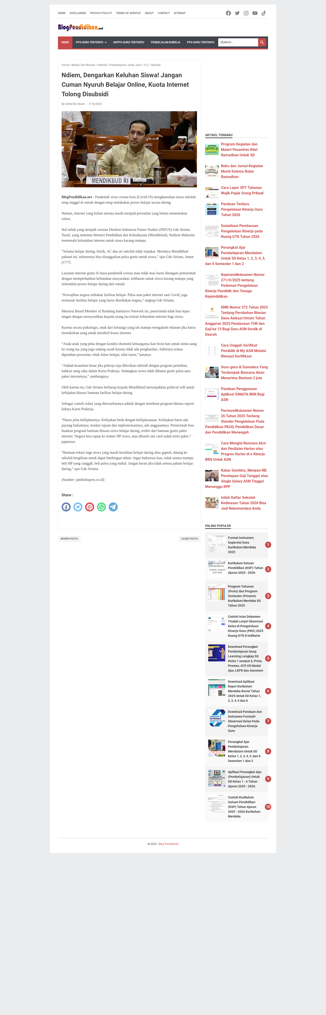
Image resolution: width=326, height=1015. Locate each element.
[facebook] (66, 506)
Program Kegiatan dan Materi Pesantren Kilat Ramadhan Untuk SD (239, 149)
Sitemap (180, 13)
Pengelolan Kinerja (165, 42)
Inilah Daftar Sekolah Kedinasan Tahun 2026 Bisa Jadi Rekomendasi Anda (243, 503)
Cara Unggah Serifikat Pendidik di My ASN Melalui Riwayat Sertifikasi (243, 350)
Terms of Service (128, 13)
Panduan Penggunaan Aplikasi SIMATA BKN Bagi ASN (242, 394)
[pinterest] (89, 506)
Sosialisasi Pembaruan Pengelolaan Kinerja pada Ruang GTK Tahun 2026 (242, 231)
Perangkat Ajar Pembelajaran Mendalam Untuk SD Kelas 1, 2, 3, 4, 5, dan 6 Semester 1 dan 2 (244, 751)
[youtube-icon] (255, 13)
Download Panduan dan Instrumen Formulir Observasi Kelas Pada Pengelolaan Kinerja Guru (245, 721)
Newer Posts (69, 538)
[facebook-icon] (229, 13)
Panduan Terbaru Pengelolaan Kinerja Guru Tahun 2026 (242, 209)
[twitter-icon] (238, 13)
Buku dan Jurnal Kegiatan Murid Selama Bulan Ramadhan (242, 171)
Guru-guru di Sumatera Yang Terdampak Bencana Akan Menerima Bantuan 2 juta (244, 372)
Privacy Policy (101, 13)
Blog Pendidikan (169, 844)
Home (62, 13)
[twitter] (77, 506)
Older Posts (189, 538)
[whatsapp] (101, 506)
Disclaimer (78, 13)
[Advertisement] (233, 82)
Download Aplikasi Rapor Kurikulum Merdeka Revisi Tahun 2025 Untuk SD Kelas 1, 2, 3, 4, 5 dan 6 (244, 691)
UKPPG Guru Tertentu (128, 42)
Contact (164, 13)
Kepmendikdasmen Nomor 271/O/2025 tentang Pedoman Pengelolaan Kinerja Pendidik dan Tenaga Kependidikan (235, 285)
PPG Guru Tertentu (89, 42)
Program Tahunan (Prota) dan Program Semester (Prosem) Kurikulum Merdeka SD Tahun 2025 (244, 596)
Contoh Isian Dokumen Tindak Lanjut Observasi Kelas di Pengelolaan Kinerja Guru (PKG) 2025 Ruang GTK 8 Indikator (245, 626)
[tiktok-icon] (264, 13)
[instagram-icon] (246, 13)
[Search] (238, 42)
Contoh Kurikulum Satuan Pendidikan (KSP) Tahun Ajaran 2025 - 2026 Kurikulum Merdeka (244, 807)
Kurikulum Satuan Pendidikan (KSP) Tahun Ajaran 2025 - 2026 (245, 567)
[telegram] (113, 506)
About (149, 13)
